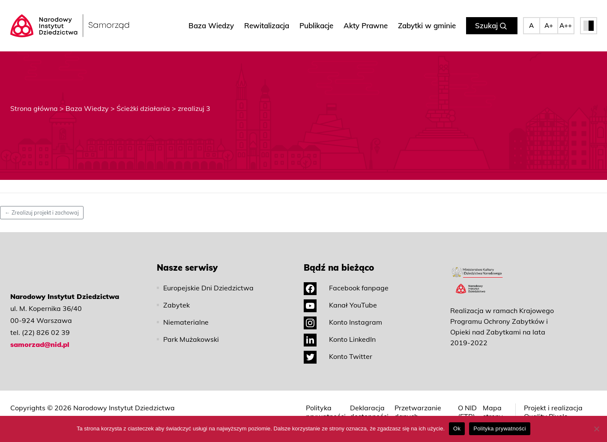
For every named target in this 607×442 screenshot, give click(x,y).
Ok (456, 428)
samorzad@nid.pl (39, 344)
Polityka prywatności (326, 412)
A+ (548, 25)
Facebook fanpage (346, 288)
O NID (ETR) (467, 412)
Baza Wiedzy (211, 25)
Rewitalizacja (266, 25)
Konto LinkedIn (340, 339)
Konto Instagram (343, 322)
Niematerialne (186, 322)
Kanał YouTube (340, 305)
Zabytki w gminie (427, 25)
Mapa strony (493, 412)
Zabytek (176, 305)
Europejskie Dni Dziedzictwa (208, 288)
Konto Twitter (338, 356)
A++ (565, 25)
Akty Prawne (366, 25)
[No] (596, 428)
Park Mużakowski (191, 339)
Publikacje (316, 25)
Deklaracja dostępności (369, 412)
